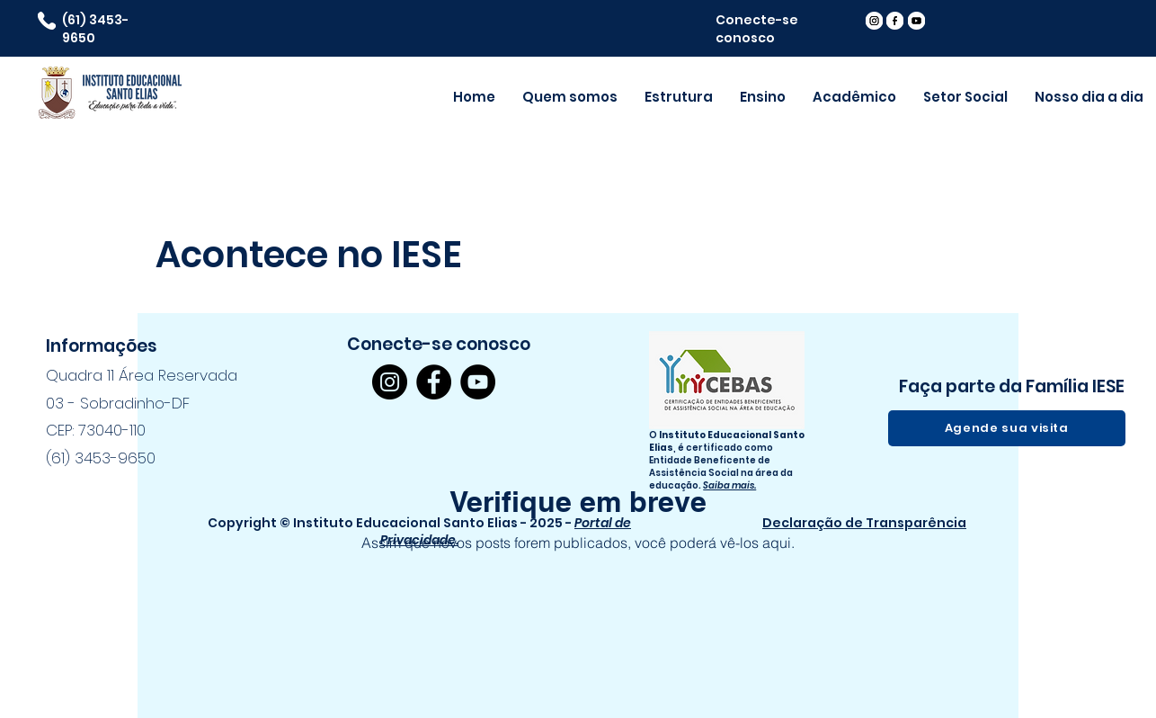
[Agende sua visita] (1006, 428)
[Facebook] (433, 381)
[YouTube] (477, 381)
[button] (854, 96)
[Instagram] (389, 381)
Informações (101, 346)
